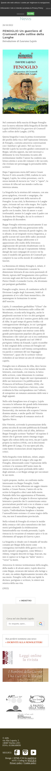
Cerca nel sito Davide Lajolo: (20, 618)
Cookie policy (30, 763)
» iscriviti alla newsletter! (24, 642)
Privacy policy (16, 763)
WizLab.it (32, 760)
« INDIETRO (25, 600)
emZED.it (32, 758)
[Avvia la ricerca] (40, 623)
